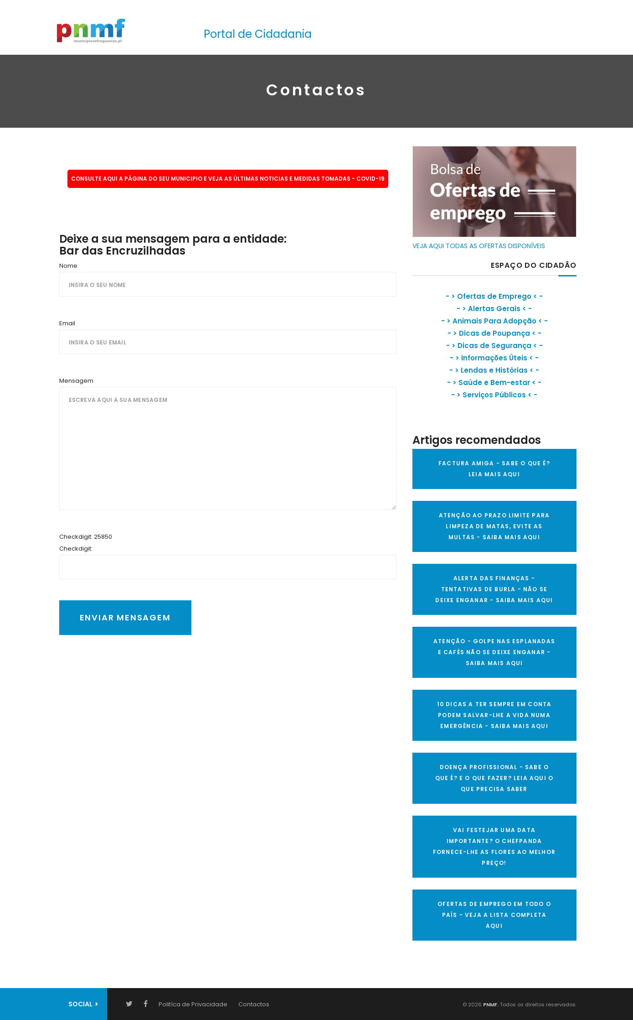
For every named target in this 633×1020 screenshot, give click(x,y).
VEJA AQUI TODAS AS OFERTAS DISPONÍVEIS (478, 245)
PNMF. (490, 1004)
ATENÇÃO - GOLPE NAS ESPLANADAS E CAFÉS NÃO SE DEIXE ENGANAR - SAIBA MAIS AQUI (494, 652)
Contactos (253, 1004)
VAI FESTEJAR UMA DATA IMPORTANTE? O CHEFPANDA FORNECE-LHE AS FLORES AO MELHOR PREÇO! (494, 846)
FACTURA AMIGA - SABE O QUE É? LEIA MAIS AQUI (494, 468)
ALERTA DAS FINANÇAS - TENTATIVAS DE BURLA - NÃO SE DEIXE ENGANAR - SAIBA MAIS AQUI (494, 589)
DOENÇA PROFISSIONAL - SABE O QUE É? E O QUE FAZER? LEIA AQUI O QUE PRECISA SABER (494, 778)
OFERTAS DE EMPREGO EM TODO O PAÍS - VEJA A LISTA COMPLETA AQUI (494, 915)
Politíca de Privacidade (193, 1004)
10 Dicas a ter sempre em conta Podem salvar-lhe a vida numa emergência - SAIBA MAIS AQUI (494, 715)
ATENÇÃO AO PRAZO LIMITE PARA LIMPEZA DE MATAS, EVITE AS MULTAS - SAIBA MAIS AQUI (494, 526)
